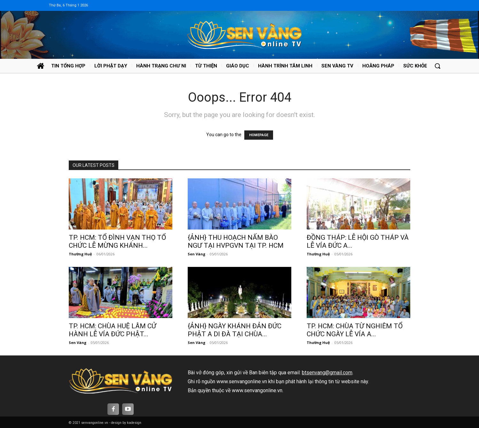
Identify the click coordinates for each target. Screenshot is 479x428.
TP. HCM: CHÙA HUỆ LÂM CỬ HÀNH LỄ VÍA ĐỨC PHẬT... (112, 330)
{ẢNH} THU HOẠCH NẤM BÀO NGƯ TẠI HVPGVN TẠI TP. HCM (236, 241)
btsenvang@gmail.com (327, 373)
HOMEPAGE (258, 135)
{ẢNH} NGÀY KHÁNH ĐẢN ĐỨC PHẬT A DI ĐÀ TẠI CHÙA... (234, 330)
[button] (437, 66)
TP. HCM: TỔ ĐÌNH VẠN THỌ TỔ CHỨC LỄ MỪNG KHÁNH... (117, 241)
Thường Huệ (80, 254)
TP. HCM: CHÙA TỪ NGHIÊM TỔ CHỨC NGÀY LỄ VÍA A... (355, 330)
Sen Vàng (196, 254)
